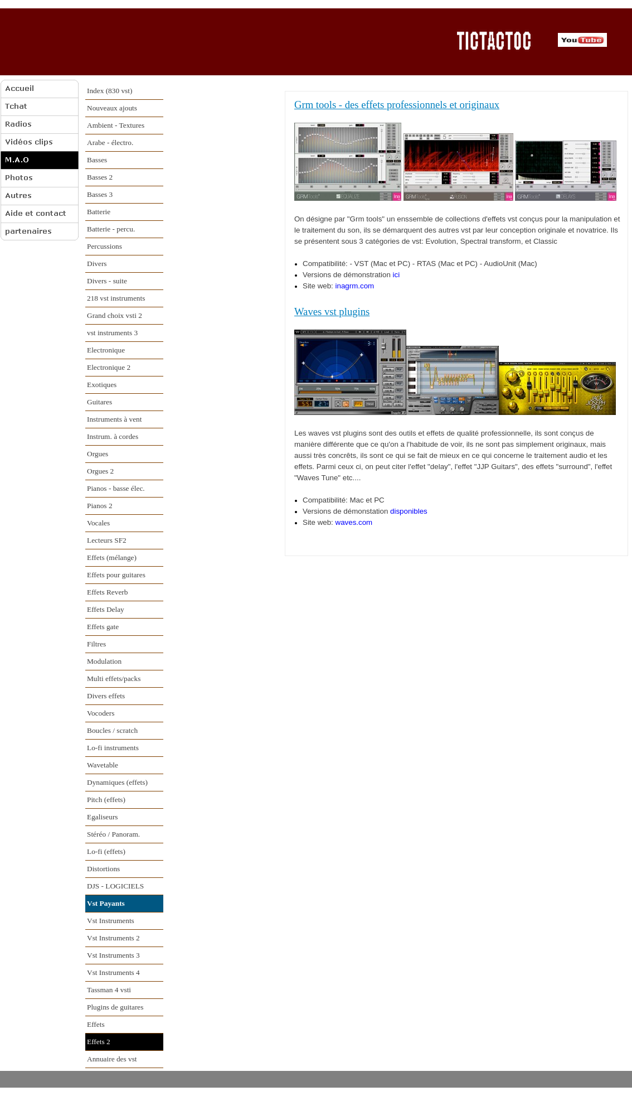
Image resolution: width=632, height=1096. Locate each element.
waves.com (354, 522)
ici (396, 275)
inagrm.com (355, 286)
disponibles (408, 511)
